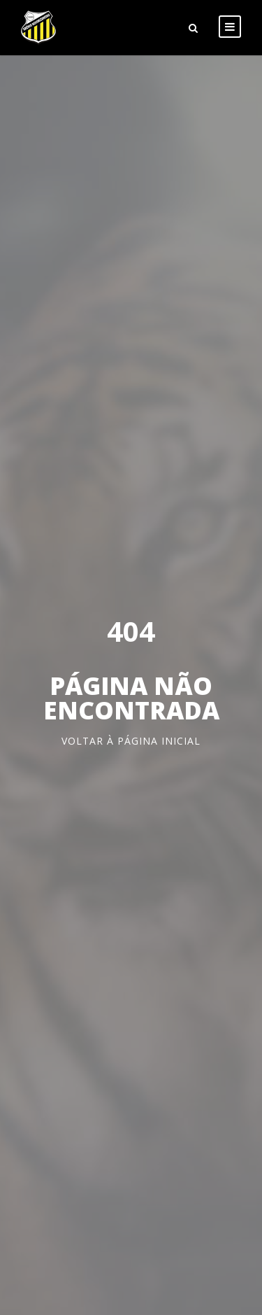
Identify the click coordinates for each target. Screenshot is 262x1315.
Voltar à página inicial (131, 740)
